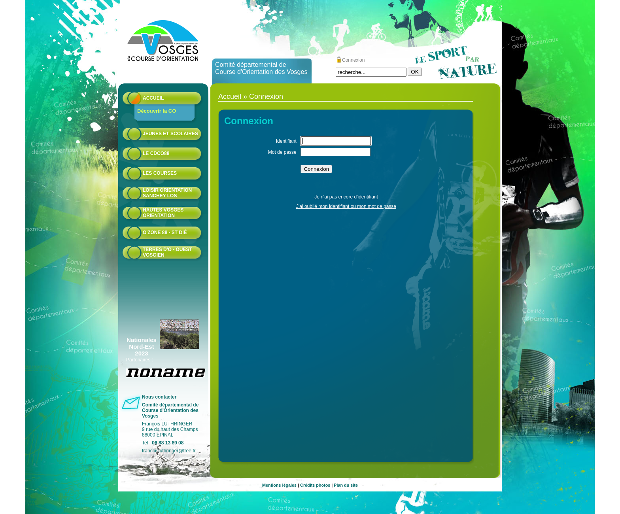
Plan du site (346, 485)
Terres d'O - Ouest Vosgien (167, 252)
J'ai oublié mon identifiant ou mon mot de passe (346, 206)
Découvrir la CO (156, 111)
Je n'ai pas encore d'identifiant (346, 197)
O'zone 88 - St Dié (165, 232)
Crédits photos (315, 485)
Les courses (160, 173)
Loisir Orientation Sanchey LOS (167, 192)
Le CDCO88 (156, 153)
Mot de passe (282, 152)
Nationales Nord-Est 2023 (142, 346)
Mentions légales (279, 485)
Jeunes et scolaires (170, 133)
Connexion (353, 60)
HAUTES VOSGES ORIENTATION (163, 212)
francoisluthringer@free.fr (169, 451)
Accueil (153, 98)
